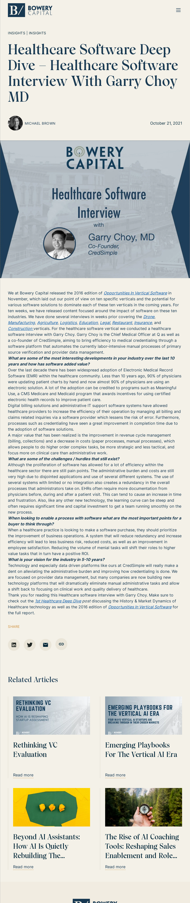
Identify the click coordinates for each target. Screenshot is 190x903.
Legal (105, 322)
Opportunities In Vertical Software (135, 292)
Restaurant (122, 322)
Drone (148, 316)
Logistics (68, 322)
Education (88, 322)
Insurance (143, 322)
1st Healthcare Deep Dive (58, 600)
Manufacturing (21, 322)
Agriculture (47, 322)
